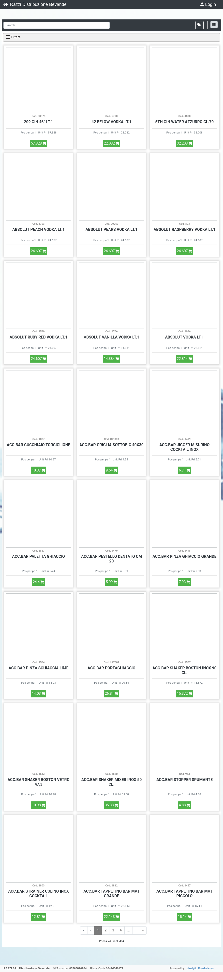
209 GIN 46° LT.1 (38, 121)
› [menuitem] (135, 930)
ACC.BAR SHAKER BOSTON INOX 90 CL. (184, 670)
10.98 (38, 805)
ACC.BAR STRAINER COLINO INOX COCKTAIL (38, 893)
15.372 (184, 694)
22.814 (184, 359)
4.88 (184, 805)
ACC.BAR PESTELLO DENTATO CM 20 (111, 558)
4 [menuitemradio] (121, 930)
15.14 (184, 917)
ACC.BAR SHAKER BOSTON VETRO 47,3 (39, 782)
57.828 (38, 143)
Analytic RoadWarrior (200, 968)
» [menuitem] (143, 930)
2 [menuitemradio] (105, 930)
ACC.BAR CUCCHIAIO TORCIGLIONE (38, 444)
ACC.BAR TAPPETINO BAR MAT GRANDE (111, 893)
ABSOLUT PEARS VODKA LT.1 (111, 229)
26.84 (111, 694)
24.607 (38, 251)
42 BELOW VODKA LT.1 (111, 121)
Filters (13, 37)
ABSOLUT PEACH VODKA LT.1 (38, 229)
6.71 (184, 470)
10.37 (38, 470)
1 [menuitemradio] (98, 930)
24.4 (38, 582)
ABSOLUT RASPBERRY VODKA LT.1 (184, 229)
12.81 (38, 917)
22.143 (111, 917)
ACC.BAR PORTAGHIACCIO (111, 668)
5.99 (111, 582)
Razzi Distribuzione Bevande (34, 4)
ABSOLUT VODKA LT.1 (184, 337)
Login (208, 4)
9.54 (111, 470)
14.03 (38, 694)
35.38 (111, 805)
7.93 (184, 582)
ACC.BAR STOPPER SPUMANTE (184, 779)
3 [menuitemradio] (113, 930)
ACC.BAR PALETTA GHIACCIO (38, 556)
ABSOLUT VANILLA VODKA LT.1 (111, 337)
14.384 (111, 359)
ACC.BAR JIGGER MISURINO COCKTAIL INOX (184, 447)
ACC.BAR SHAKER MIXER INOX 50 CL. (111, 782)
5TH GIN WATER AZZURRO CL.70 (184, 121)
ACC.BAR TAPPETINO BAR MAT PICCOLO (184, 893)
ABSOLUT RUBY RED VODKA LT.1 (38, 337)
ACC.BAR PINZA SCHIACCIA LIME (38, 668)
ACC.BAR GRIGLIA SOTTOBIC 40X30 (111, 444)
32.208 (184, 143)
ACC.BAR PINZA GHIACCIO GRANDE (184, 556)
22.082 (111, 143)
